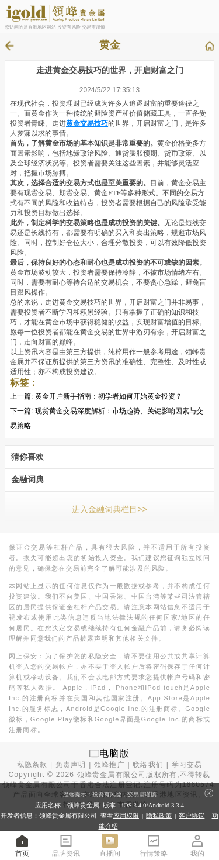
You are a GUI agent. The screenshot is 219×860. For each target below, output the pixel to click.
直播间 (109, 845)
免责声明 (70, 765)
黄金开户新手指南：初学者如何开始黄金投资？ (108, 396)
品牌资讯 (66, 845)
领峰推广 (109, 765)
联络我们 (148, 765)
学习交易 (187, 765)
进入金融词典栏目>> (109, 509)
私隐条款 (32, 765)
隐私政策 (159, 815)
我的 (197, 845)
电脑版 (114, 753)
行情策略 (154, 845)
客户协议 (191, 815)
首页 (22, 845)
